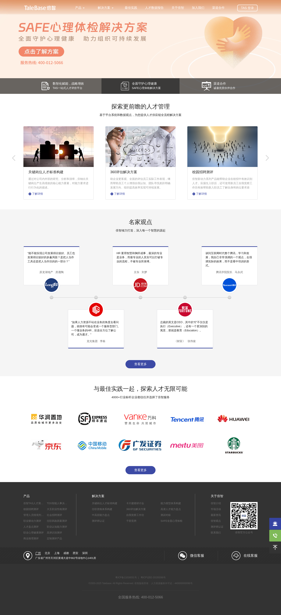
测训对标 (166, 515)
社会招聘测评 (54, 515)
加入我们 (198, 7)
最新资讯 (216, 515)
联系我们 (216, 532)
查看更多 (140, 364)
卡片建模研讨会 (135, 503)
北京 (47, 553)
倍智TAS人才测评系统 (35, 503)
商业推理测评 (31, 538)
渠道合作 (218, 7)
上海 (57, 553)
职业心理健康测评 (33, 532)
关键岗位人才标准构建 (104, 503)
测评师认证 (98, 520)
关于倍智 (178, 7)
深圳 (85, 553)
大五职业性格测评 (57, 509)
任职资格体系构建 (102, 509)
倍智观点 (216, 520)
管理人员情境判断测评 (36, 515)
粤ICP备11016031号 (126, 577)
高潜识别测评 (54, 532)
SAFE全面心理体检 (171, 520)
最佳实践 (131, 7)
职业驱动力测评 (32, 520)
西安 (75, 553)
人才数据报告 (154, 7)
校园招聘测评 (31, 509)
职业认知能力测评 (57, 526)
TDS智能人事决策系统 (59, 503)
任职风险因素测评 (57, 520)
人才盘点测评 (31, 526)
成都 (66, 553)
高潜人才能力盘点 (171, 509)
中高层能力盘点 (101, 515)
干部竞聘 (131, 520)
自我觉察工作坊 (135, 515)
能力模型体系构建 (171, 503)
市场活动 (216, 509)
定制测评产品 (54, 538)
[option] (140, 47)
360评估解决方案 (136, 509)
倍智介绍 (216, 503)
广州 (38, 553)
